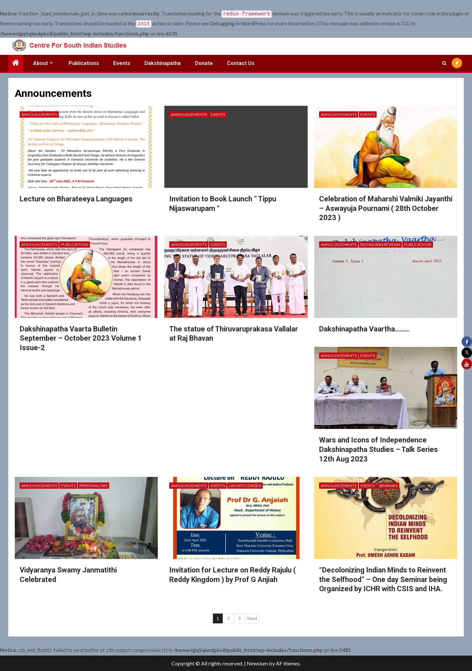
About (40, 62)
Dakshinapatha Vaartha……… (364, 328)
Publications (84, 62)
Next (252, 617)
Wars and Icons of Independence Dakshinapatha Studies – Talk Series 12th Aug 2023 (378, 448)
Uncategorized (245, 484)
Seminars (388, 484)
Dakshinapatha (162, 62)
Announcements (39, 113)
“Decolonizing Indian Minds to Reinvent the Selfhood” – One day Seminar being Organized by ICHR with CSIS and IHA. (383, 578)
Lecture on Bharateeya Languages (76, 197)
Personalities (93, 484)
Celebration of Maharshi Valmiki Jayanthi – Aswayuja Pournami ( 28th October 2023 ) (385, 206)
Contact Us (241, 62)
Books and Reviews (380, 243)
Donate (204, 62)
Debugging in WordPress (238, 22)
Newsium (257, 663)
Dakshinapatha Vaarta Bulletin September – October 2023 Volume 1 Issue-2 (81, 337)
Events (121, 62)
